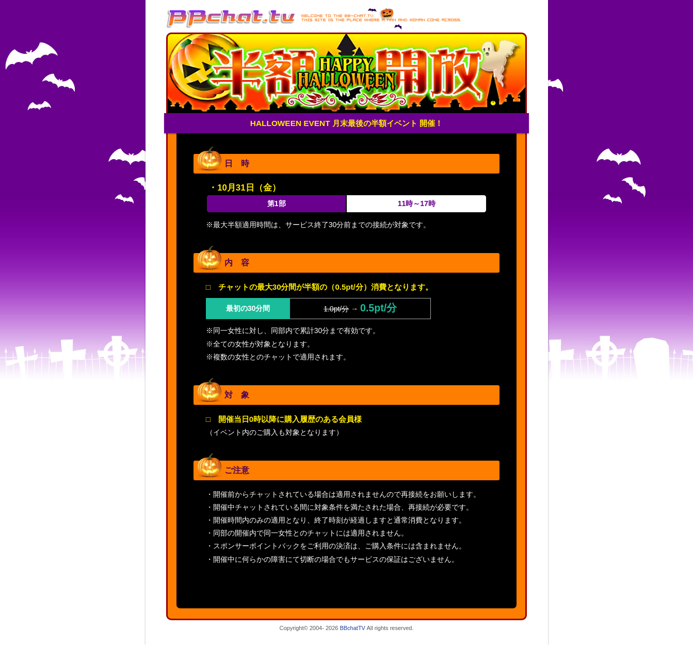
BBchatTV (352, 628)
